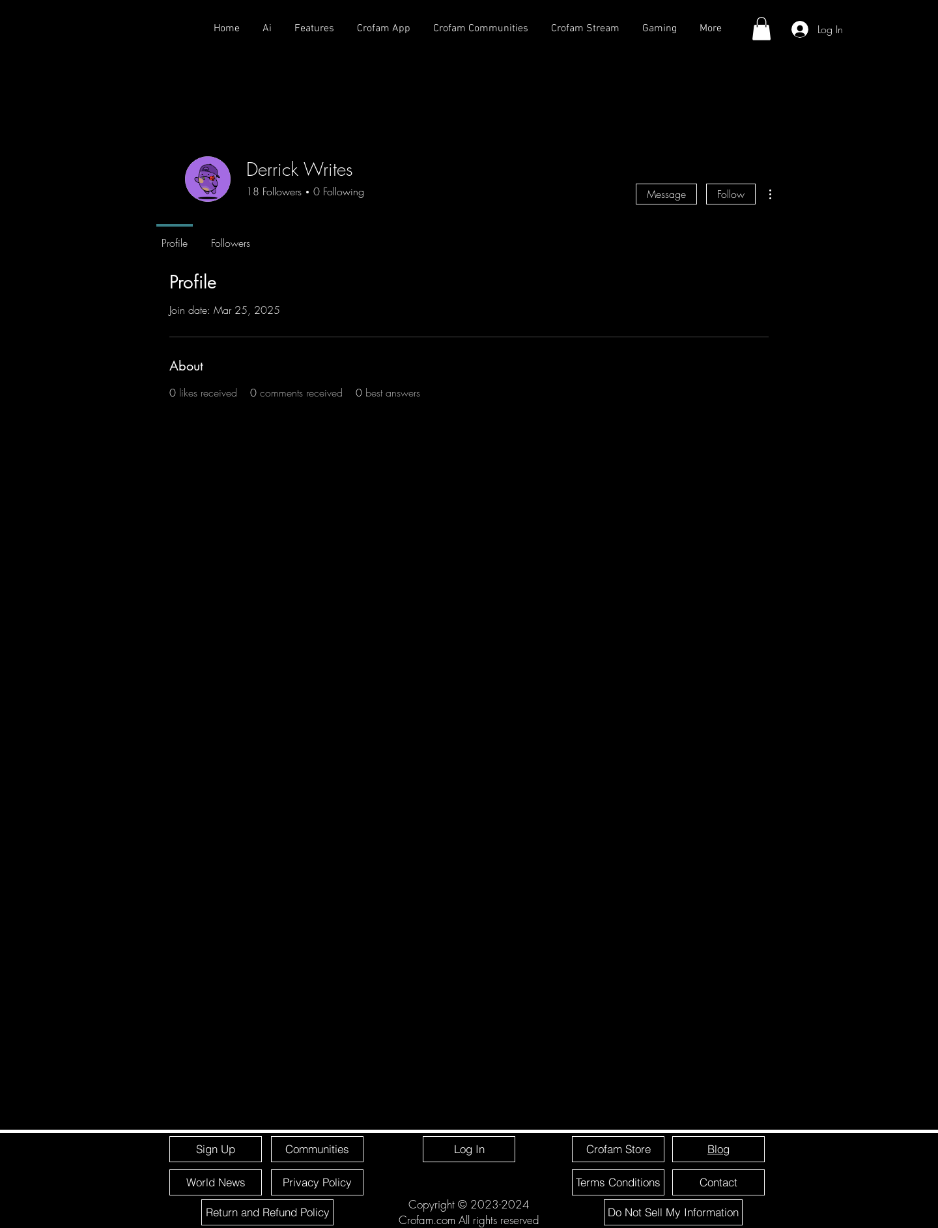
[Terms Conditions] (618, 1182)
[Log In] (469, 1149)
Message (666, 194)
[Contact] (718, 1182)
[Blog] (718, 1149)
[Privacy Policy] (317, 1182)
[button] (761, 28)
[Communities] (317, 1149)
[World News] (215, 1182)
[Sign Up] (215, 1149)
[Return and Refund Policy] (267, 1212)
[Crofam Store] (618, 1149)
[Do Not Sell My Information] (673, 1212)
